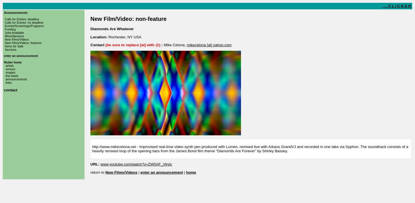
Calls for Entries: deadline (22, 19)
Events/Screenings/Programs (24, 26)
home (191, 172)
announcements (16, 79)
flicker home (13, 62)
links (9, 82)
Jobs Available (14, 32)
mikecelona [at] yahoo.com (209, 45)
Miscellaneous (14, 36)
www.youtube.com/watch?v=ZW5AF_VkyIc (136, 164)
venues (10, 69)
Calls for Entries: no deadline (24, 22)
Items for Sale (14, 46)
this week (12, 76)
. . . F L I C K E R (396, 6)
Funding (10, 29)
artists (10, 65)
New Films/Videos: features (23, 43)
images (10, 72)
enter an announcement (21, 56)
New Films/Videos (17, 39)
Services (10, 49)
